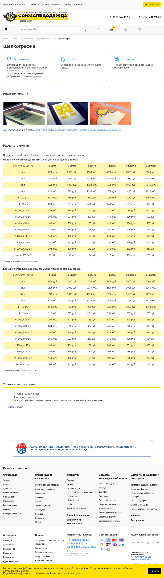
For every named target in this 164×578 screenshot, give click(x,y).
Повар (38, 501)
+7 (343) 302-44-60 (119, 16)
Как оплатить (41, 548)
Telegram (135, 559)
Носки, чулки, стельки (76, 508)
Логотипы (56, 5)
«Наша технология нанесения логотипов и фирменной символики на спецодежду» (78, 130)
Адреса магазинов (11, 561)
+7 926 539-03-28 (141, 556)
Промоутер (40, 510)
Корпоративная (10, 505)
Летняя (6, 484)
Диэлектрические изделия (110, 513)
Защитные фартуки (107, 517)
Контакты (78, 5)
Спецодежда (10, 475)
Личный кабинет (152, 5)
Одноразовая (9, 501)
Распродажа (137, 520)
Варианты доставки (44, 552)
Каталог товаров (15, 468)
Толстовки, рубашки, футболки (144, 485)
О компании (33, 5)
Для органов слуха (107, 500)
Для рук (102, 488)
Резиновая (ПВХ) (74, 488)
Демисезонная (9, 488)
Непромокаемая (10, 493)
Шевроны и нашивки (140, 505)
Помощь (67, 5)
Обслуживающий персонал (47, 485)
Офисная (7, 509)
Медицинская (73, 500)
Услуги (45, 5)
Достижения (8, 545)
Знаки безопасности (78, 515)
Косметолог (40, 493)
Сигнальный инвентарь (109, 521)
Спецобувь (73, 475)
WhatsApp (144, 559)
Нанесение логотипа (44, 560)
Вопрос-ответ (9, 557)
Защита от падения (107, 504)
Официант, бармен (43, 506)
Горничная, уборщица (45, 489)
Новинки (135, 515)
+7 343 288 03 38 (77, 543)
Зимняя (6, 480)
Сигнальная (8, 497)
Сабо (69, 504)
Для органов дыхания (108, 484)
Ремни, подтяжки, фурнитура (144, 509)
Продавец (39, 497)
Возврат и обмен (42, 556)
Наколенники (105, 508)
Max (151, 559)
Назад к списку (16, 407)
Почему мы (8, 541)
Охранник (39, 518)
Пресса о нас (9, 549)
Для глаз (103, 492)
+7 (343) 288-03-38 (150, 16)
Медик (38, 522)
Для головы (104, 496)
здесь (78, 573)
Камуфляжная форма (12, 513)
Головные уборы (138, 501)
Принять (154, 571)
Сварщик (39, 514)
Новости (7, 553)
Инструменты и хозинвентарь (75, 521)
